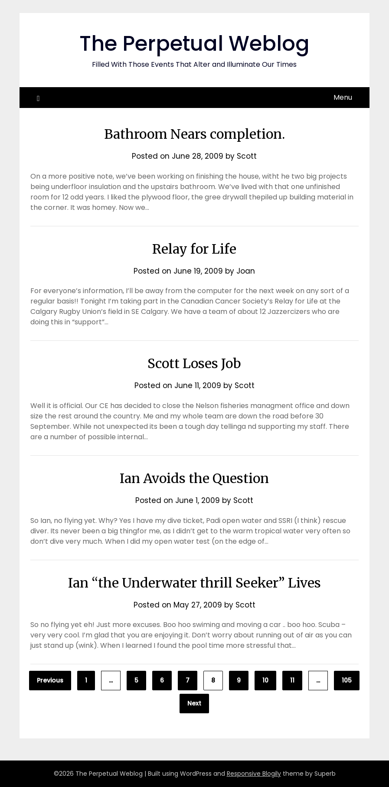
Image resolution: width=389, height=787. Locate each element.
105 (347, 680)
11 (292, 680)
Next (194, 703)
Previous (50, 680)
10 (265, 680)
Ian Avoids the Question (194, 478)
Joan (245, 271)
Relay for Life (194, 249)
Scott (247, 156)
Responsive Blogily (254, 773)
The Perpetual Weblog (194, 43)
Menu (342, 97)
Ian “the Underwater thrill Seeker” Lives (194, 583)
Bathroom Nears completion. (194, 134)
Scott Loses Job (194, 363)
